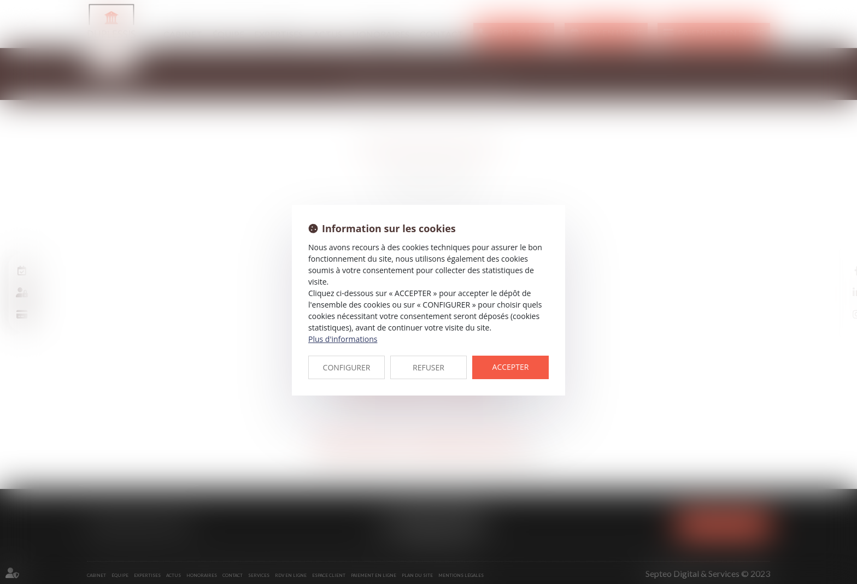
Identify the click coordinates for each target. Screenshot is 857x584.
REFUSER (428, 367)
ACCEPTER (510, 367)
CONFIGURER (347, 367)
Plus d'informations (342, 339)
